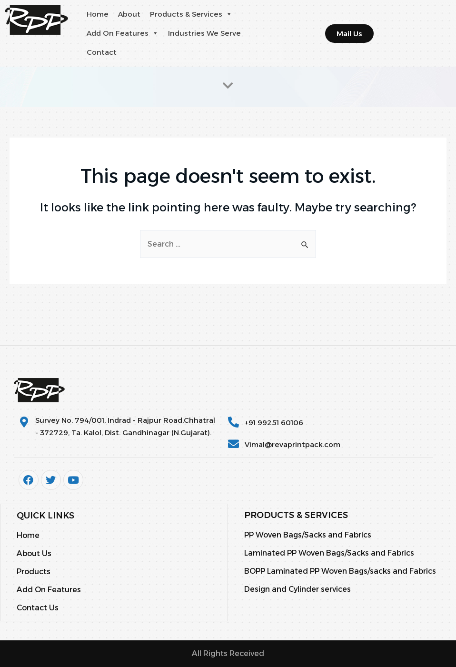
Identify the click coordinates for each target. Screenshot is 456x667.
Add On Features (123, 33)
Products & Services (191, 14)
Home (98, 14)
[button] (228, 14)
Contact (102, 52)
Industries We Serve (204, 33)
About (129, 14)
